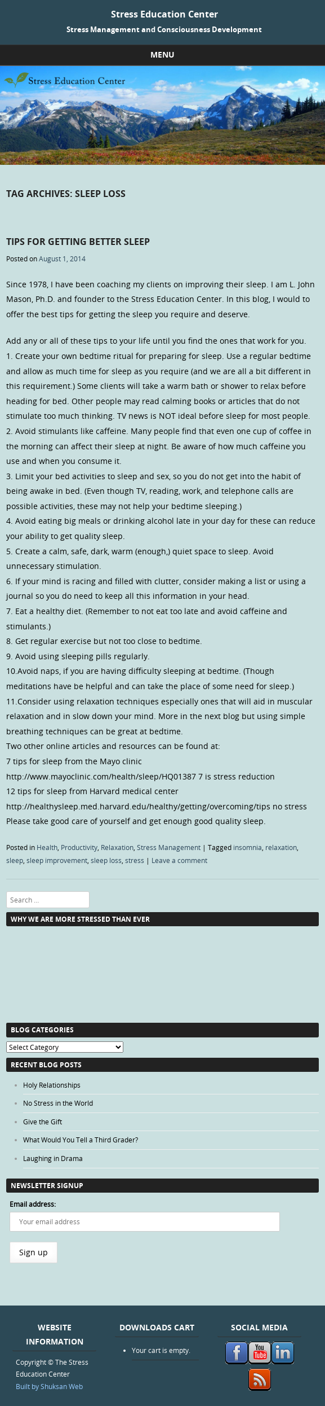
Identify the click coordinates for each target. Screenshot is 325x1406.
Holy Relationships (52, 1084)
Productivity (79, 847)
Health (47, 847)
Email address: (33, 1203)
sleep (14, 860)
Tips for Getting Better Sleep (78, 241)
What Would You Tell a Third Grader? (80, 1139)
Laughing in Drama (53, 1158)
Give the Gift (42, 1121)
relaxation (281, 847)
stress (134, 860)
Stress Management (169, 847)
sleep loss (106, 860)
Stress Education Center (164, 14)
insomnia (247, 847)
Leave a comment (179, 860)
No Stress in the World (58, 1102)
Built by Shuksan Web (49, 1386)
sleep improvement (56, 860)
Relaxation (117, 847)
